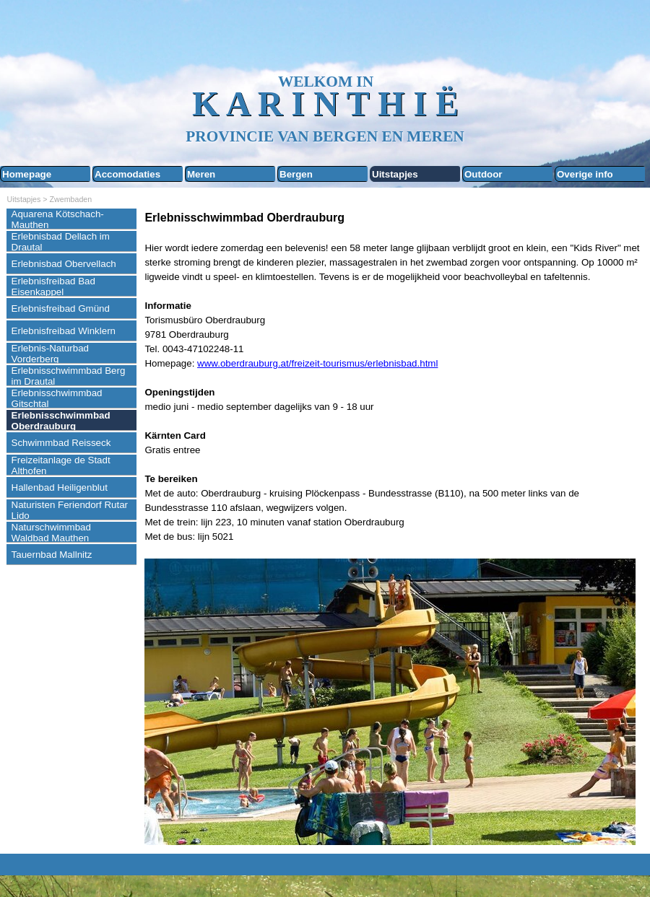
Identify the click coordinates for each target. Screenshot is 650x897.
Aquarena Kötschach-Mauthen (58, 219)
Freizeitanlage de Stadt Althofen (61, 465)
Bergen (296, 174)
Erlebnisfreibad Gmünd (61, 308)
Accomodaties (127, 174)
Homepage (26, 174)
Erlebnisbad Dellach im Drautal (61, 242)
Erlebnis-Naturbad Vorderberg (50, 353)
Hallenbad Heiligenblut (60, 487)
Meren (201, 174)
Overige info (585, 174)
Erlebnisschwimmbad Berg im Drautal (69, 376)
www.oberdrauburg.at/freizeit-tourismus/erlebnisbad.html (317, 363)
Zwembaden (71, 199)
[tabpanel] (393, 528)
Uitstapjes (395, 174)
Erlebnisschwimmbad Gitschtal (57, 398)
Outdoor (483, 174)
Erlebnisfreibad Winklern (64, 330)
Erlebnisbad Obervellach (64, 263)
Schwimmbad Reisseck (61, 442)
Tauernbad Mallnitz (52, 554)
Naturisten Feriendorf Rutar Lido (70, 510)
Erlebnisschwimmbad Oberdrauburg (61, 421)
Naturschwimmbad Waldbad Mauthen (51, 532)
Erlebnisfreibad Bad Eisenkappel (53, 286)
